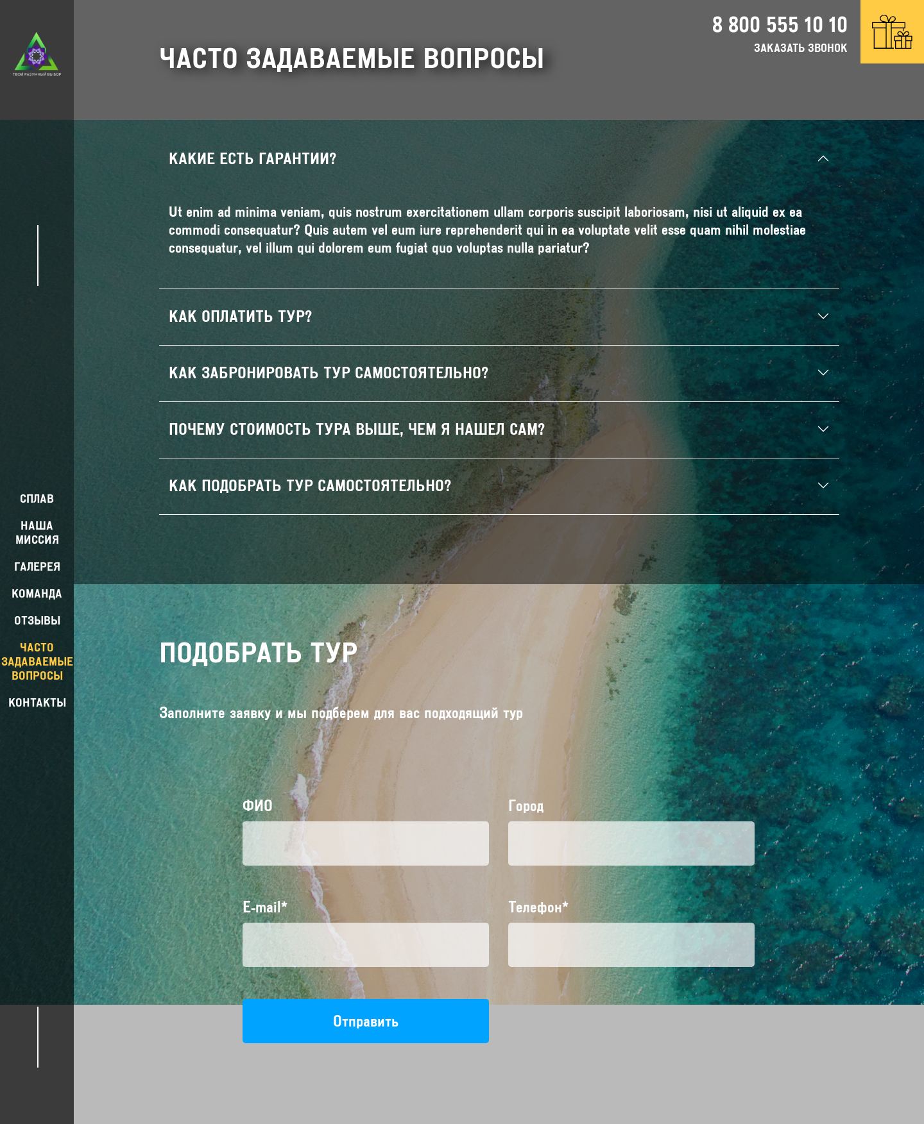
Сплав (37, 498)
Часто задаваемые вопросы (37, 661)
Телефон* (538, 907)
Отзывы (37, 620)
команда (37, 593)
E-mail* (265, 907)
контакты (37, 702)
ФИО (258, 806)
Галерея (37, 566)
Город (525, 806)
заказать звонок (801, 48)
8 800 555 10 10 (780, 24)
